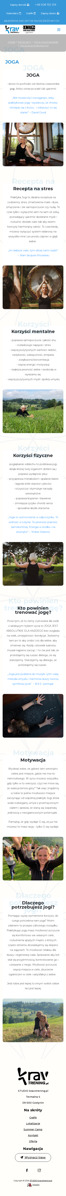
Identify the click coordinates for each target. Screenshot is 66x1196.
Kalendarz (13, 13)
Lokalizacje (33, 1123)
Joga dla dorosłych (34, 45)
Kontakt (33, 1135)
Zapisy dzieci (50, 13)
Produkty (24, 42)
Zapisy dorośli (20, 4)
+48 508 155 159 (45, 4)
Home (11, 42)
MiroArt (33, 1185)
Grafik (31, 13)
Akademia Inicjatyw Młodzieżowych (31, 21)
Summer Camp (33, 1129)
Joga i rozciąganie (46, 42)
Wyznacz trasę (33, 1157)
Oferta (33, 1141)
